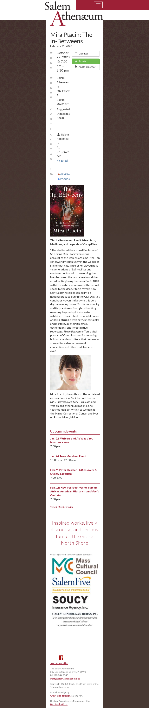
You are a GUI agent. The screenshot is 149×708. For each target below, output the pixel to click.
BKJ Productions (59, 704)
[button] (86, 67)
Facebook (61, 657)
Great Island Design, (60, 695)
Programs (65, 179)
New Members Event (73, 456)
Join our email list (59, 663)
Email (62, 160)
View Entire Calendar (61, 507)
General (64, 174)
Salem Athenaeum (74, 16)
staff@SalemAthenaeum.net (65, 678)
